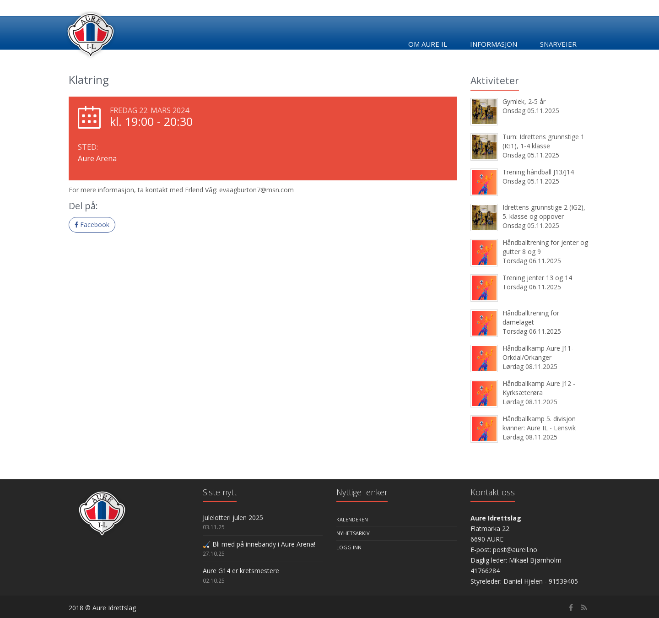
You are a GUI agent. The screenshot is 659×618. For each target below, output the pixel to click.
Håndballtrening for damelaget (530, 317)
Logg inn (349, 547)
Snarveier (558, 44)
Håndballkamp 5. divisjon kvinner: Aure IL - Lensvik (539, 423)
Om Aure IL (427, 44)
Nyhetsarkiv (353, 533)
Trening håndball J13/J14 (538, 172)
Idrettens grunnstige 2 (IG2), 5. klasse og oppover (543, 212)
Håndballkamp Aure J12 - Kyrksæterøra (538, 388)
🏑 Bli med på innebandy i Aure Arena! (259, 544)
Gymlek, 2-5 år (524, 101)
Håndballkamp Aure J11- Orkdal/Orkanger (537, 353)
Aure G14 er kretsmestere (241, 570)
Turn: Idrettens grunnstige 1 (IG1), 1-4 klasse (543, 141)
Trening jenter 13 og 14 (537, 277)
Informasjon (493, 44)
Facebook (92, 224)
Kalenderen (352, 519)
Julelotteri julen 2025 (233, 517)
